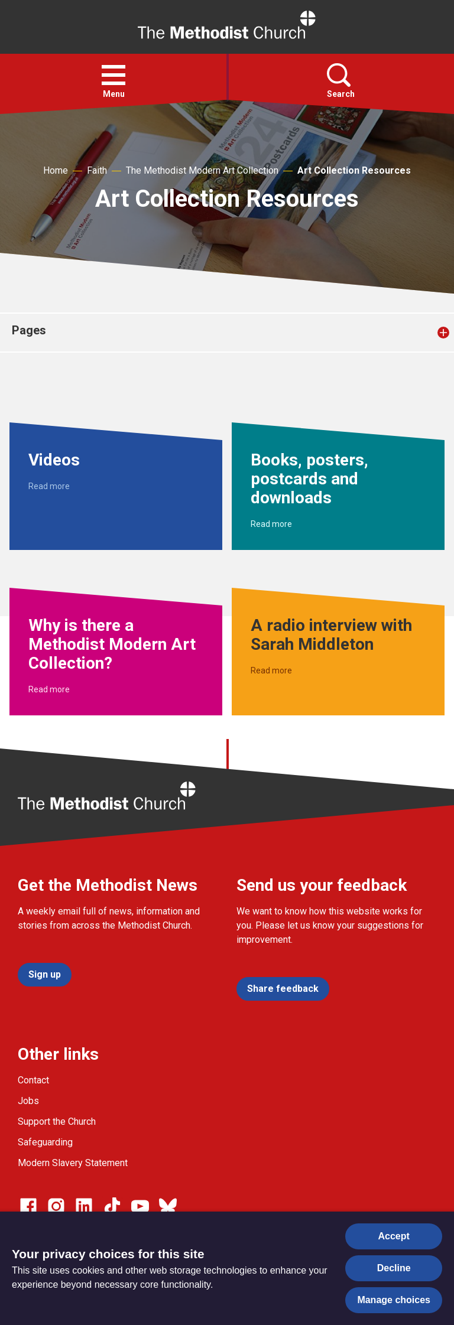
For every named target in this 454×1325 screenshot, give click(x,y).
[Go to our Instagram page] (56, 1206)
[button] (113, 75)
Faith (97, 170)
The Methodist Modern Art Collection (202, 170)
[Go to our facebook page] (28, 1206)
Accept (394, 1236)
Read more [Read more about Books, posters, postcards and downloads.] (271, 524)
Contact (33, 1080)
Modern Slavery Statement (73, 1162)
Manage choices (393, 1300)
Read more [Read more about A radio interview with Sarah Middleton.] (271, 670)
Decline (394, 1268)
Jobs (28, 1100)
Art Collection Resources (354, 170)
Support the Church (57, 1121)
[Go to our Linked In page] (84, 1206)
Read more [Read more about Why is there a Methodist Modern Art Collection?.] (49, 689)
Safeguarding (45, 1142)
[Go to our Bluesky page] (168, 1206)
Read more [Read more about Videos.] (49, 486)
